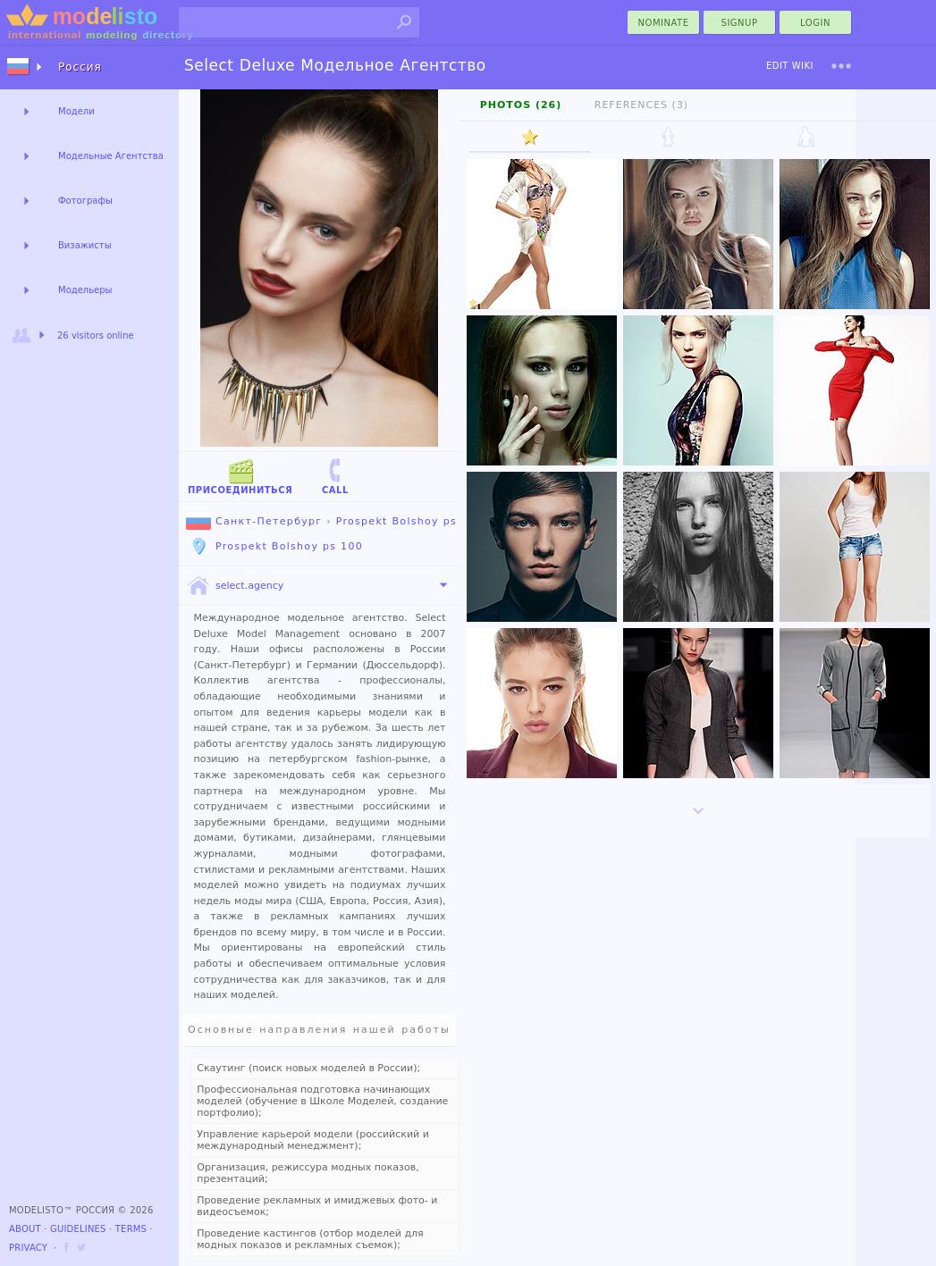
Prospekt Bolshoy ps (396, 521)
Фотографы (85, 200)
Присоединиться (240, 476)
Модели (76, 111)
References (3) (641, 105)
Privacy (28, 1248)
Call (335, 476)
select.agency (234, 586)
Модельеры (85, 290)
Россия (80, 67)
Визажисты (85, 245)
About (25, 1229)
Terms (131, 1229)
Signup (739, 23)
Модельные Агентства (111, 156)
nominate (663, 23)
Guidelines (78, 1229)
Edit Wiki (790, 66)
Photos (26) (521, 105)
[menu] (841, 66)
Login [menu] (815, 23)
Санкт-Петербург (254, 521)
